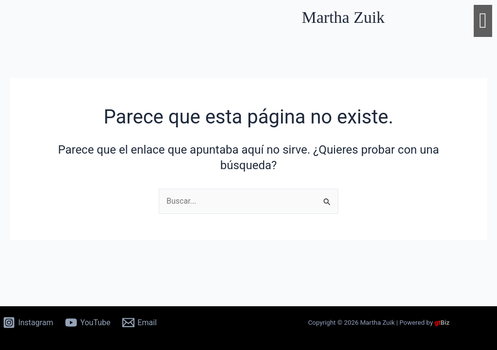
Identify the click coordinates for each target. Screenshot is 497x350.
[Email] (139, 322)
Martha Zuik (343, 17)
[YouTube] (88, 322)
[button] (483, 21)
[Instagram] (28, 322)
